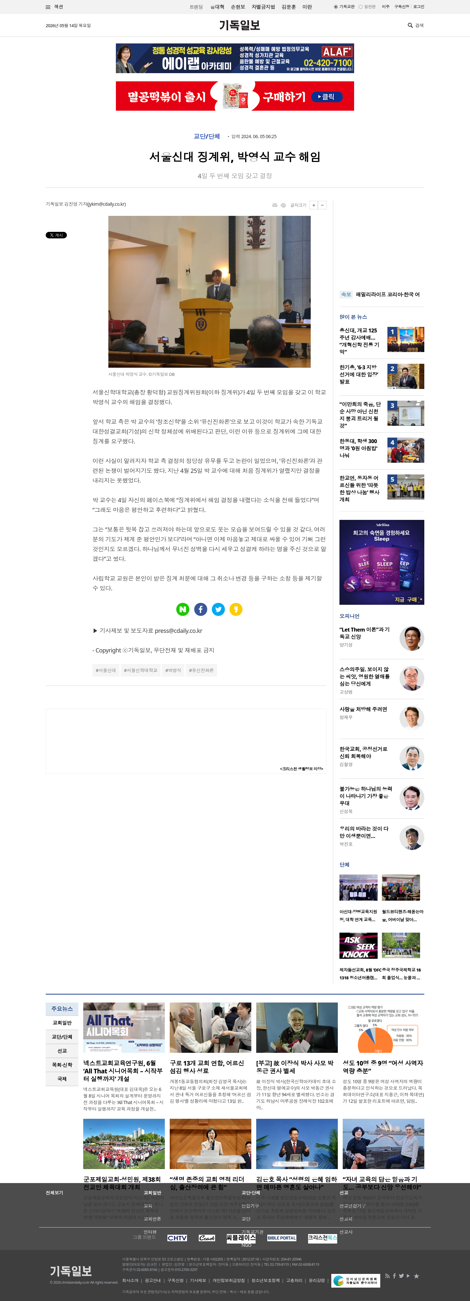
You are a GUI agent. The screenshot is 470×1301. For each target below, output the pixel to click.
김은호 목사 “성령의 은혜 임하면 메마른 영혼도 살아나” (296, 1183)
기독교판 (346, 6)
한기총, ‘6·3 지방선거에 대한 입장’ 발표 (358, 374)
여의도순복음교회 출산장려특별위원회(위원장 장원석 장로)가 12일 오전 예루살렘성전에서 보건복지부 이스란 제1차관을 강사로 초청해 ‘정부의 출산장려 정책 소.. (210, 1207)
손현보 (238, 7)
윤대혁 (217, 7)
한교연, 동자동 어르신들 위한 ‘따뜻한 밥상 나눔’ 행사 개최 (359, 488)
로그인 (418, 6)
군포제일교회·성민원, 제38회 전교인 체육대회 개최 (122, 1183)
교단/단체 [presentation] (62, 1037)
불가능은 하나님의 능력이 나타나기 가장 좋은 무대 (365, 796)
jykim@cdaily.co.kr (106, 204)
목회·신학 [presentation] (62, 1065)
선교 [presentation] (62, 1051)
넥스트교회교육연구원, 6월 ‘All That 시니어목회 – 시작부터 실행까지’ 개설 (123, 1071)
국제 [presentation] (62, 1079)
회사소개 (130, 1280)
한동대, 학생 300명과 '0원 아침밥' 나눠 (358, 448)
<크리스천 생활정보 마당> (301, 769)
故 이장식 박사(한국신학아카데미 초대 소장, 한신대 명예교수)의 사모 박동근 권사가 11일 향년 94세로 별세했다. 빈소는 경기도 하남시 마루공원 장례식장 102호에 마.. (296, 1094)
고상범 (345, 692)
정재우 (345, 717)
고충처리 (294, 1280)
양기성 (345, 645)
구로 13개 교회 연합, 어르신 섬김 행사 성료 (207, 1067)
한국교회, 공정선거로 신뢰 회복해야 (363, 753)
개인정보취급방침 (228, 1280)
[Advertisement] (382, 241)
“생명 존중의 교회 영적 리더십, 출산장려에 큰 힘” (207, 1183)
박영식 (174, 670)
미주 (385, 6)
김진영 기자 (75, 204)
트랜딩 (196, 7)
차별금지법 (263, 7)
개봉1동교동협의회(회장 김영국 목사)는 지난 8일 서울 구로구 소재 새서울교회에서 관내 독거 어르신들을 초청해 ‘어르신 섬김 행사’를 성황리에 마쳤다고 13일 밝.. (210, 1091)
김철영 (345, 764)
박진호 (345, 844)
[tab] (62, 1023)
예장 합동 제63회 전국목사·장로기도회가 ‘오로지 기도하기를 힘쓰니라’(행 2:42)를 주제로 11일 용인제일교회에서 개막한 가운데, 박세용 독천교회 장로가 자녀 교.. (382, 1207)
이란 (307, 7)
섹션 (54, 7)
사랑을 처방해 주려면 (363, 709)
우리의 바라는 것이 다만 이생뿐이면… (363, 832)
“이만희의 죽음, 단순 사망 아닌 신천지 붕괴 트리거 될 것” (360, 415)
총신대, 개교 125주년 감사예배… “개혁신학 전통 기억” (359, 341)
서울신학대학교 (142, 670)
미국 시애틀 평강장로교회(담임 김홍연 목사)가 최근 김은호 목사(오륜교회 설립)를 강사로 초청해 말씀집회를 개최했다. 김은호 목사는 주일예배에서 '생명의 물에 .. (296, 1207)
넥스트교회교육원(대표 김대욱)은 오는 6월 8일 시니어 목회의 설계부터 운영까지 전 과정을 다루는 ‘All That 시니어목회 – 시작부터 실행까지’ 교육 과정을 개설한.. (123, 1099)
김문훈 (289, 7)
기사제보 (198, 1280)
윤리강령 (317, 1280)
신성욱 (345, 811)
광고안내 (153, 1280)
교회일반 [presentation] (62, 1023)
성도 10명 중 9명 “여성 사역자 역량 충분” (383, 1067)
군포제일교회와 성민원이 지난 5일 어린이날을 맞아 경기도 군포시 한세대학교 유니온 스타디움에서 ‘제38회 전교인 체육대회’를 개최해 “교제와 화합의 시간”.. (123, 1207)
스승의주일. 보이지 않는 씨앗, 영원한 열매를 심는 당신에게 (364, 676)
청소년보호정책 (265, 1280)
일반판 (369, 6)
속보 (346, 294)
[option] (360, 900)
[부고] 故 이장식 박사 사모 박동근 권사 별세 (294, 1067)
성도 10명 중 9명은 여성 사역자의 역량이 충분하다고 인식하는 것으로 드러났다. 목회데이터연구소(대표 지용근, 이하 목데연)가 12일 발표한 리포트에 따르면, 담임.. (383, 1091)
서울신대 (107, 670)
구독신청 (401, 6)
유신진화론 (203, 670)
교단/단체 (207, 136)
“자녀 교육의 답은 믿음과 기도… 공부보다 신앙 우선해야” (382, 1183)
